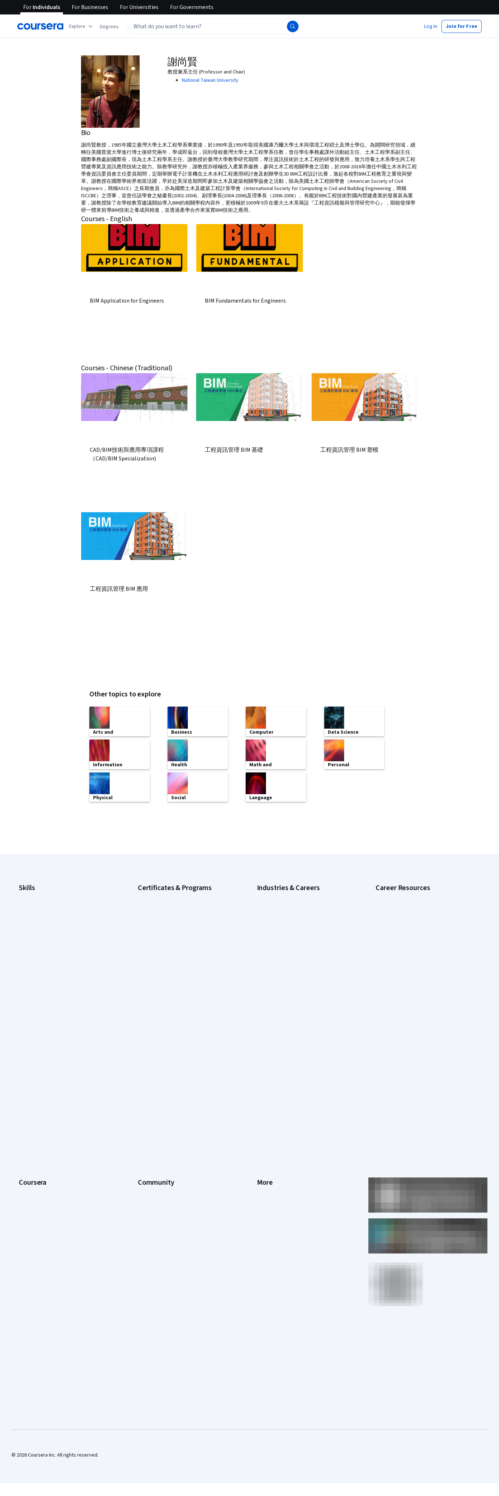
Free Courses (33, 1201)
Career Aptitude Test (399, 895)
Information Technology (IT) (287, 982)
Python (26, 993)
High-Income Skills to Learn (405, 924)
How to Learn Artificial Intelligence (412, 957)
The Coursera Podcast (162, 1092)
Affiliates (266, 1146)
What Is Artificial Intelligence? (407, 1000)
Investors (267, 1059)
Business (266, 895)
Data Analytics (34, 917)
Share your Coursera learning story (56, 1211)
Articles (265, 1125)
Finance (265, 949)
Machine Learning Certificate (168, 971)
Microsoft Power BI (39, 971)
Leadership (31, 1070)
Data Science (271, 917)
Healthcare (268, 960)
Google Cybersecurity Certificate (174, 895)
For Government (36, 1157)
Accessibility (270, 1103)
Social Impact (33, 1190)
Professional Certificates (46, 1114)
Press (263, 1049)
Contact (265, 1114)
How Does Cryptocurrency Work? (411, 935)
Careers (27, 1081)
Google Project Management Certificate (181, 928)
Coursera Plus (34, 1103)
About (25, 1049)
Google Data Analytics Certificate (174, 906)
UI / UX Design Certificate (164, 993)
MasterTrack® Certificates (47, 1125)
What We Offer (34, 1059)
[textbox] (214, 26)
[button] (109, 26)
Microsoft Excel (35, 960)
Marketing (268, 993)
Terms (264, 1070)
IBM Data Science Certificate (168, 960)
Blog (143, 1081)
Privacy (265, 1081)
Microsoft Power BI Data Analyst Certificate (184, 982)
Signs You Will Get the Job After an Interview (423, 989)
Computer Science (277, 906)
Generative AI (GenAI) (42, 949)
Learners (147, 1049)
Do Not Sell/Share (276, 1168)
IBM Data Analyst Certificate (168, 949)
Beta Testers (152, 1070)
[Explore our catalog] (81, 26)
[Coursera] (40, 26)
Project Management (41, 982)
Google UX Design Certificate (169, 939)
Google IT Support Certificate (170, 917)
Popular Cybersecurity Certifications (415, 968)
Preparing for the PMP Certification (413, 978)
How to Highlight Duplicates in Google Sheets (424, 946)
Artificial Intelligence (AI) (45, 895)
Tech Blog (149, 1103)
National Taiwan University (210, 80)
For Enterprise (34, 1146)
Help (262, 1092)
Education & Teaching (280, 928)
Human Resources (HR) (281, 971)
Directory (267, 1135)
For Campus (32, 1168)
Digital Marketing (37, 928)
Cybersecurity (34, 906)
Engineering (270, 939)
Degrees (28, 1135)
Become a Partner (38, 1179)
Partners (147, 1059)
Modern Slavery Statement (286, 1157)
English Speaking (37, 939)
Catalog (27, 1092)
